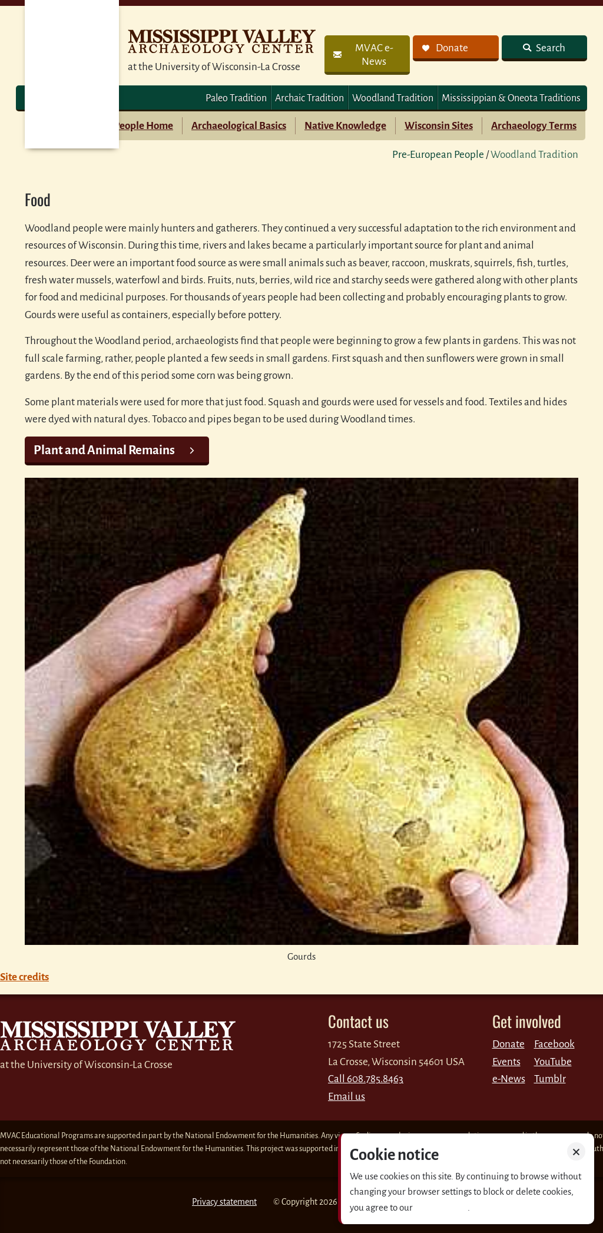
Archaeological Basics (238, 125)
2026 (328, 1201)
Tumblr (550, 1079)
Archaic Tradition (309, 98)
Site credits (24, 977)
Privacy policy (441, 1207)
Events (506, 1061)
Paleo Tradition (236, 98)
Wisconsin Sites (439, 125)
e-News (508, 1079)
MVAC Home (72, 74)
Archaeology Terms (534, 125)
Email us (346, 1096)
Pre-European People (438, 154)
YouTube (553, 1061)
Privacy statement (224, 1201)
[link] (367, 55)
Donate (508, 1044)
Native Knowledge (345, 125)
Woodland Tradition (392, 98)
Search (549, 48)
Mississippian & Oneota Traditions (511, 98)
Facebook (554, 1044)
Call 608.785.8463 (365, 1079)
